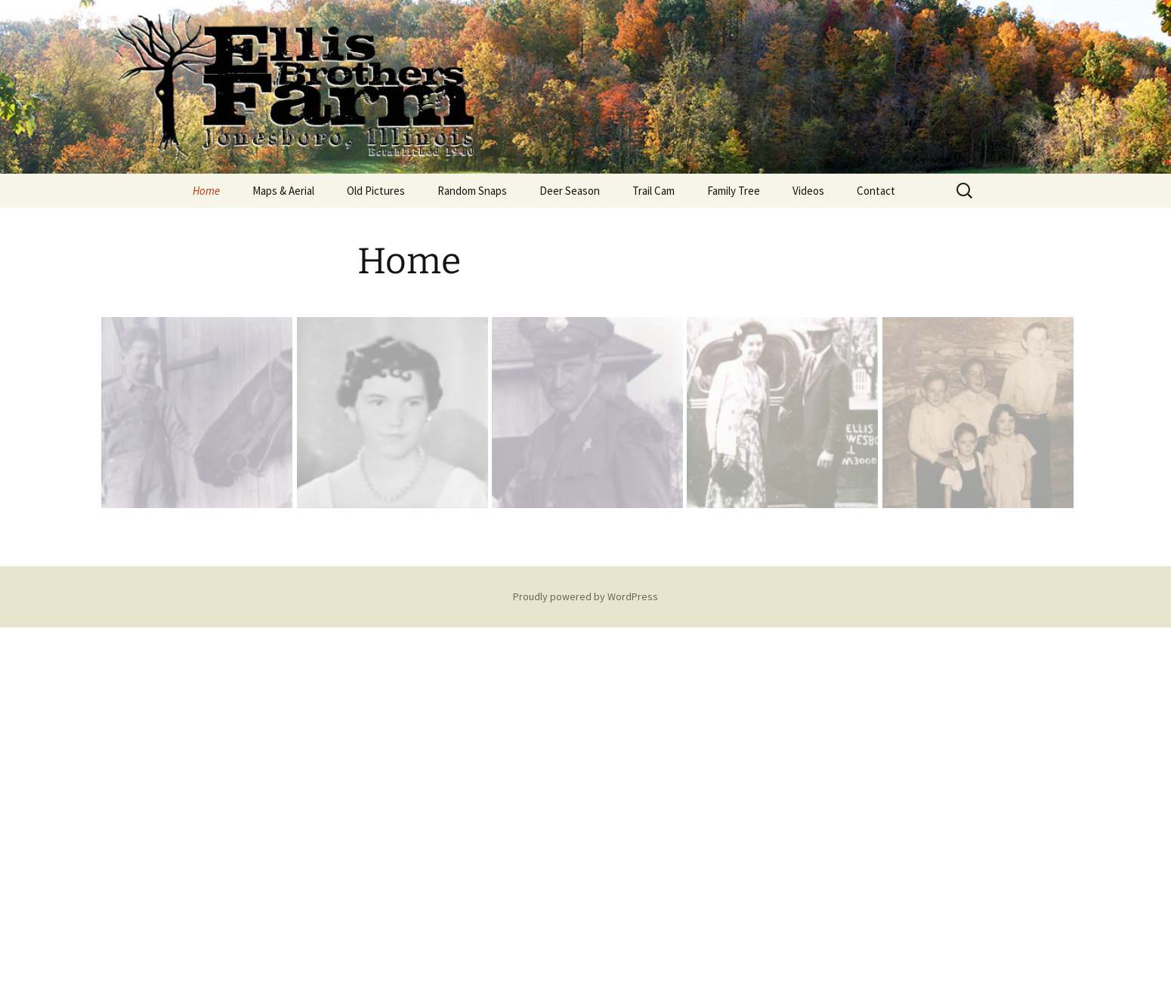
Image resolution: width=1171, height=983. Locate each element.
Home (206, 190)
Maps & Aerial (283, 190)
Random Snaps (472, 190)
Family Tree (733, 190)
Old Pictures (376, 190)
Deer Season (569, 190)
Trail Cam (653, 190)
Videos (808, 190)
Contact (876, 190)
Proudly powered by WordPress (585, 596)
